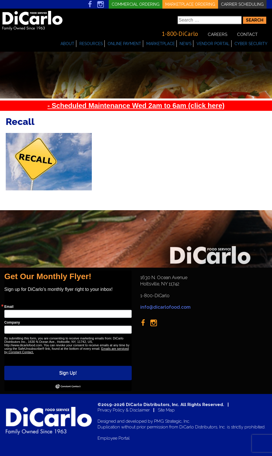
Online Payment (124, 43)
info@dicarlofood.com (165, 307)
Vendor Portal (213, 43)
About (67, 43)
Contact (247, 34)
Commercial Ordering (136, 4)
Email (8, 306)
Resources (91, 43)
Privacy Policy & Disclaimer (124, 410)
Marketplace (160, 43)
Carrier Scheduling (242, 4)
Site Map (166, 410)
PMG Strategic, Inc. (172, 421)
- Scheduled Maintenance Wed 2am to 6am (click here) (135, 105)
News (185, 43)
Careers (217, 34)
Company (12, 322)
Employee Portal (114, 438)
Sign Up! (68, 372)
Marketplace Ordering (190, 4)
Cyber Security (250, 43)
